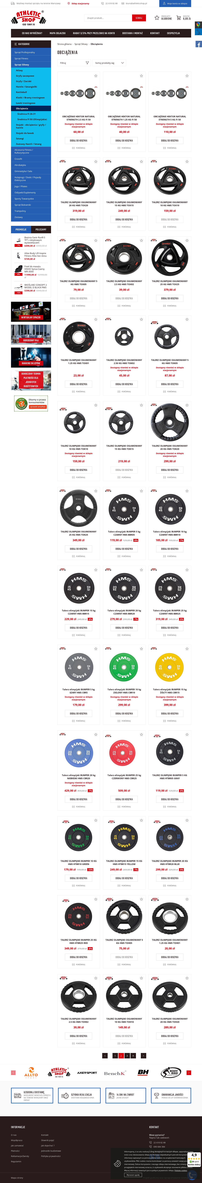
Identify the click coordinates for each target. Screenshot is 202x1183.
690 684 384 (159, 1146)
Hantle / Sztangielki (26, 86)
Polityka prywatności (51, 1156)
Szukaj (139, 18)
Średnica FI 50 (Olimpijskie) (32, 119)
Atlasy (19, 70)
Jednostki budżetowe (51, 1150)
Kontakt (155, 33)
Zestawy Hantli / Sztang (28, 143)
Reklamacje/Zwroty (20, 1156)
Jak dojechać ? (47, 1145)
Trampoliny (20, 211)
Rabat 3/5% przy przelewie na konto (94, 33)
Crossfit (18, 158)
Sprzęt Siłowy (22, 64)
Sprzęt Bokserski (23, 204)
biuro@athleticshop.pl (136, 3)
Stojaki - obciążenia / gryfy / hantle (31, 126)
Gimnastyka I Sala (23, 171)
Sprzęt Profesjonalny (25, 52)
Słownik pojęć (47, 1140)
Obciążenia (22, 108)
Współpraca (16, 1140)
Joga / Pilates (21, 186)
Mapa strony (17, 1177)
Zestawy (19, 217)
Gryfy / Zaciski (23, 81)
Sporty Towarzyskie (24, 198)
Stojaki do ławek (25, 133)
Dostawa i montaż (132, 33)
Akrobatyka (20, 165)
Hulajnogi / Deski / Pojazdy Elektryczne (28, 179)
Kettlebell (21, 92)
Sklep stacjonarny (80, 3)
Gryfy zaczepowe (25, 75)
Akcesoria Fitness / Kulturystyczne (24, 151)
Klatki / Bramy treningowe (30, 97)
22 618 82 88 (112, 3)
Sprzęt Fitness (21, 58)
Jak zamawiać (17, 1145)
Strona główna (64, 44)
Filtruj (63, 62)
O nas (14, 1135)
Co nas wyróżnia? (32, 33)
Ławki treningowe (25, 103)
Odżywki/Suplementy (25, 192)
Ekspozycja (173, 33)
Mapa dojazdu (58, 33)
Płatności (15, 1150)
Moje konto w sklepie (177, 3)
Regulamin (16, 1161)
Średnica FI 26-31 (26, 113)
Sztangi (20, 138)
